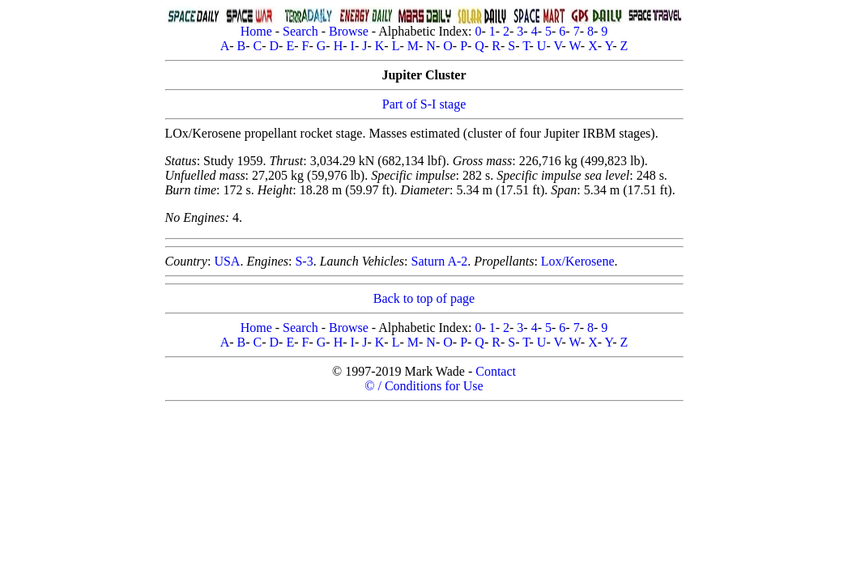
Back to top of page (424, 298)
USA (227, 261)
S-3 (304, 261)
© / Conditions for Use (423, 386)
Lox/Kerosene (578, 261)
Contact (495, 371)
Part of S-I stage (424, 104)
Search (300, 31)
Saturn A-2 (439, 261)
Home (256, 31)
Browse (349, 31)
